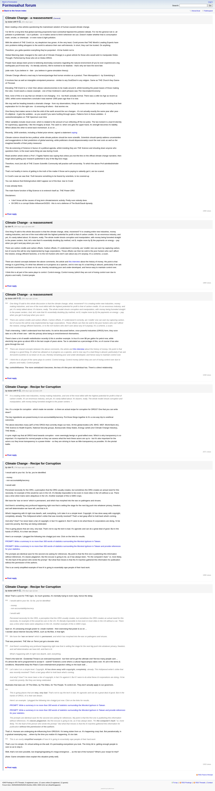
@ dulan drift (29, 226)
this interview (74, 262)
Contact (210, 782)
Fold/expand (208, 11)
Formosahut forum (19, 5)
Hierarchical (196, 11)
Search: (175, 5)
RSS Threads (200, 782)
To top (175, 782)
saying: (74, 132)
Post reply (12, 214)
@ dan (35, 298)
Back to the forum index (15, 11)
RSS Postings (187, 782)
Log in (210, 2)
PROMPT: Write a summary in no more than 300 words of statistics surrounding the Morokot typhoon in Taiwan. (53, 541)
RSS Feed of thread (205, 775)
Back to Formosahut (9, 2)
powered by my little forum (107, 788)
